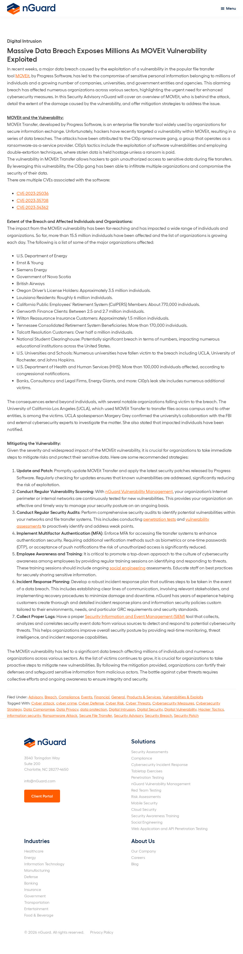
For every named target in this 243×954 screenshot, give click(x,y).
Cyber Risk (115, 703)
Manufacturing (37, 870)
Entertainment (36, 908)
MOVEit (22, 75)
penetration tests (159, 518)
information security (24, 715)
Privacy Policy (101, 932)
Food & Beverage (38, 915)
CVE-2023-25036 (33, 193)
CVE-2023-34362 (32, 207)
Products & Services (144, 697)
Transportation (36, 902)
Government (35, 896)
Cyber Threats (138, 703)
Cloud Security (143, 809)
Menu (231, 8)
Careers (138, 857)
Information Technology (44, 864)
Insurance (32, 889)
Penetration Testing (147, 777)
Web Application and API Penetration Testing (169, 828)
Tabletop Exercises (146, 771)
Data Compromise (39, 709)
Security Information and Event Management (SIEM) (135, 616)
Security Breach (158, 715)
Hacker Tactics (211, 709)
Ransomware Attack (60, 715)
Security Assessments (149, 751)
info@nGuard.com (39, 781)
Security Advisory (128, 715)
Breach (51, 697)
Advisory (35, 697)
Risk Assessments (146, 796)
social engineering (127, 567)
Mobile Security (144, 803)
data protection (93, 709)
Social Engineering (147, 822)
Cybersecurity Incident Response (159, 764)
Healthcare (33, 851)
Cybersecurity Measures (173, 703)
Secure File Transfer (95, 715)
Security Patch (186, 715)
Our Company (143, 851)
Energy (30, 857)
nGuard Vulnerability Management (139, 491)
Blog (135, 864)
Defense (31, 876)
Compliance (69, 697)
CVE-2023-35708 (32, 200)
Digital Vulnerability (180, 709)
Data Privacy (67, 709)
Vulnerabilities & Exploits (183, 697)
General (118, 697)
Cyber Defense (91, 703)
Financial (101, 697)
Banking (31, 883)
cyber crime (66, 703)
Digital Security (150, 709)
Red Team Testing (146, 790)
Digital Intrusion (122, 709)
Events (86, 697)
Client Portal (42, 796)
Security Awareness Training (155, 815)
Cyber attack (42, 703)
